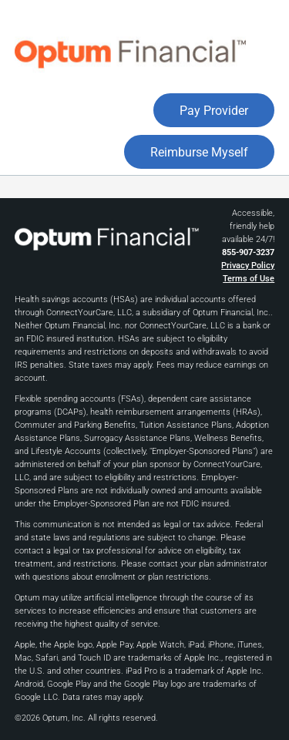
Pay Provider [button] (214, 110)
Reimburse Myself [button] (199, 152)
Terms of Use (248, 279)
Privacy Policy (247, 266)
